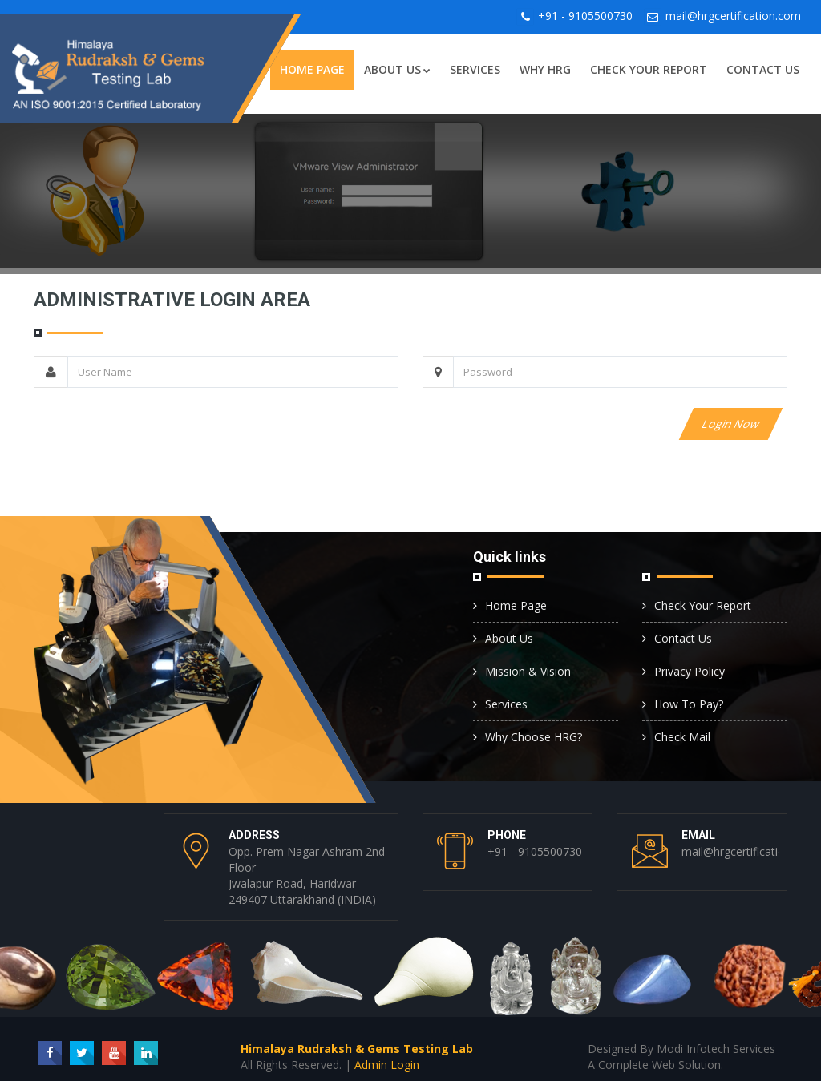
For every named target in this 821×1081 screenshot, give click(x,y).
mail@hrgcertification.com (733, 15)
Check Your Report (648, 69)
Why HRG (545, 69)
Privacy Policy (689, 671)
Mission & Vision (528, 671)
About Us (397, 69)
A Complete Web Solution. (655, 1064)
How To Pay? (688, 704)
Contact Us (762, 69)
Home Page (312, 69)
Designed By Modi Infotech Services (681, 1048)
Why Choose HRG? (533, 736)
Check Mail (682, 736)
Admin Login (386, 1064)
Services (475, 69)
